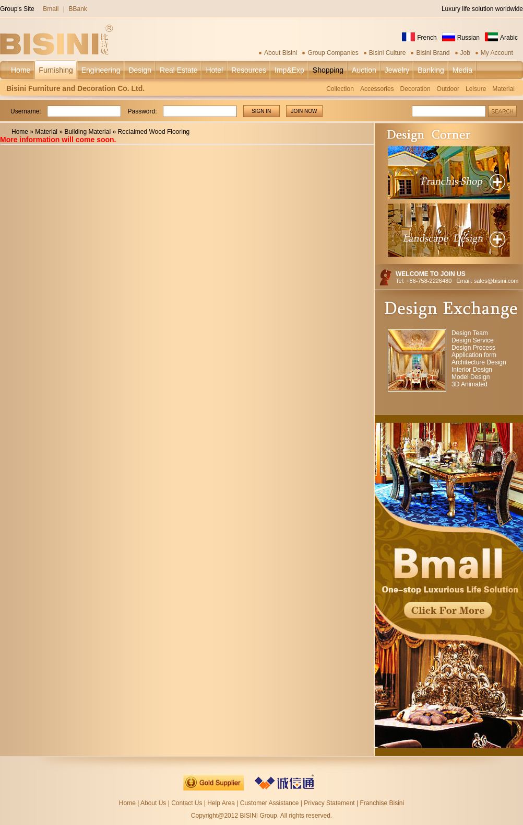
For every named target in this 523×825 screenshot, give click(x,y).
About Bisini (280, 52)
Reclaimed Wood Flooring (153, 131)
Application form (473, 355)
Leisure (476, 89)
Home (19, 131)
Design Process (473, 347)
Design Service (472, 340)
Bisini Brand (432, 52)
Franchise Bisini (382, 803)
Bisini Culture (387, 52)
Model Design (470, 377)
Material (503, 89)
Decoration (415, 89)
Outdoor (448, 89)
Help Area (221, 803)
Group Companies (332, 52)
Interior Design (471, 369)
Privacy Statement (329, 803)
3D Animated (469, 384)
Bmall (50, 9)
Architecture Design (478, 362)
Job (465, 52)
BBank (77, 9)
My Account (497, 52)
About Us (153, 803)
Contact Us (186, 803)
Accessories (377, 89)
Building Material (87, 131)
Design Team (469, 333)
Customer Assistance (269, 803)
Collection (340, 89)
